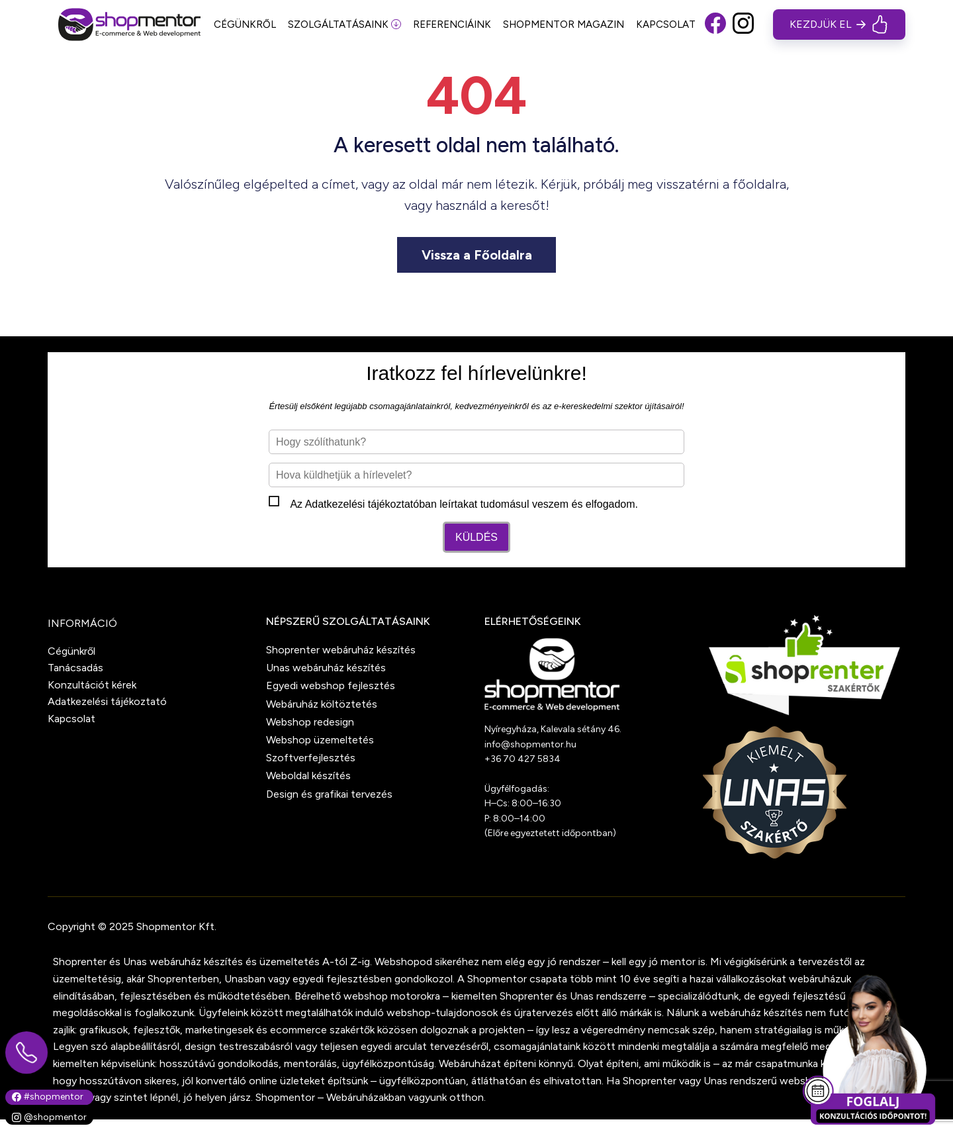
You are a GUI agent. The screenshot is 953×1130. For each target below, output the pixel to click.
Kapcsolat (71, 718)
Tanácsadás (75, 667)
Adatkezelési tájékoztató (362, 504)
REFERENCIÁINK (452, 24)
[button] (715, 24)
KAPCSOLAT (666, 24)
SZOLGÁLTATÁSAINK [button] (344, 24)
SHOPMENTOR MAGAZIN (563, 24)
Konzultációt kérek (92, 685)
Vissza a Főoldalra (477, 255)
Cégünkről (71, 651)
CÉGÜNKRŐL (245, 24)
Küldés (476, 537)
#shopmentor (47, 1096)
